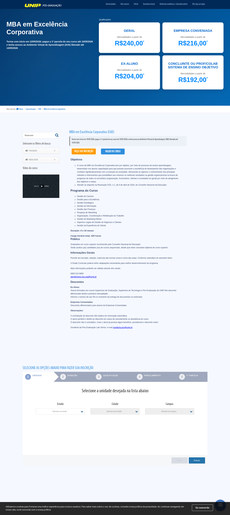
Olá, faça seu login (198, 4)
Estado (60, 404)
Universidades (111, 4)
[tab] (38, 377)
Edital (136, 4)
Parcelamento (152, 375)
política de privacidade (146, 506)
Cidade (115, 404)
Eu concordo (202, 507)
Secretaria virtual (149, 4)
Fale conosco (125, 4)
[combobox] (41, 135)
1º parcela (192, 375)
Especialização (31, 109)
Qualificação (110, 375)
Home (19, 109)
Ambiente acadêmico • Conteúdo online (174, 4)
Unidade (32, 375)
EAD (39, 109)
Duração (72, 375)
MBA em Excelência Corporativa (54, 109)
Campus (169, 404)
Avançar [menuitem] (197, 460)
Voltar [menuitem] (179, 460)
